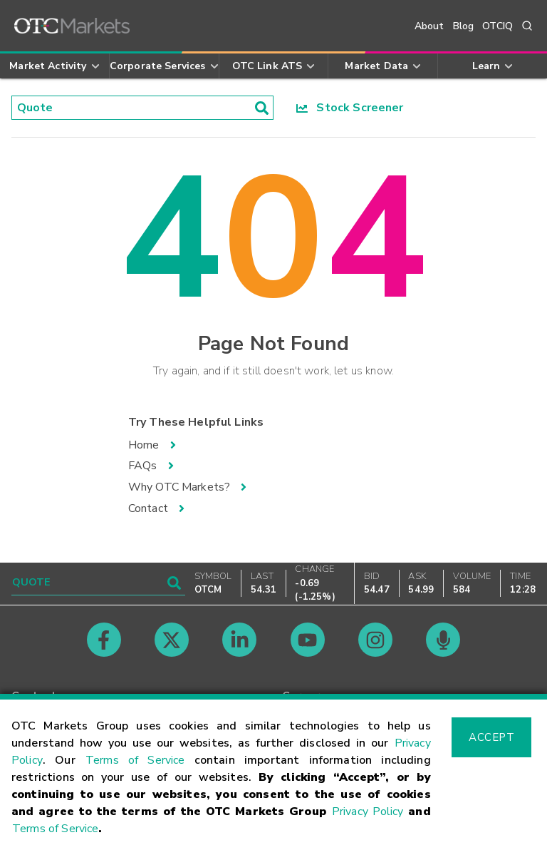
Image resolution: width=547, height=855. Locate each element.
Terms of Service (135, 760)
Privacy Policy (368, 811)
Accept (491, 737)
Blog (463, 26)
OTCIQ (497, 26)
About (429, 26)
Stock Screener (350, 108)
